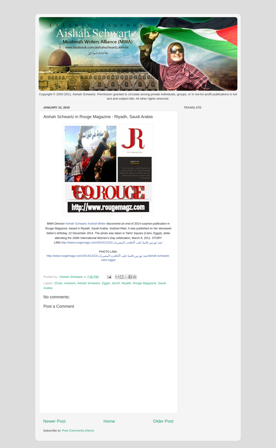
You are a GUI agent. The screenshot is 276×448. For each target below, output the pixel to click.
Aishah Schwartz (88, 283)
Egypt (106, 283)
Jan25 (115, 283)
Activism (70, 283)
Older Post (163, 421)
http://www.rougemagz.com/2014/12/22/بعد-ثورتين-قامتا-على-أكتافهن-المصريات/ (112, 242)
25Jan (58, 283)
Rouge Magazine (144, 283)
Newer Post (54, 421)
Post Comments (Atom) (78, 430)
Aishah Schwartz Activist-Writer (85, 223)
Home (109, 421)
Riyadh (126, 283)
